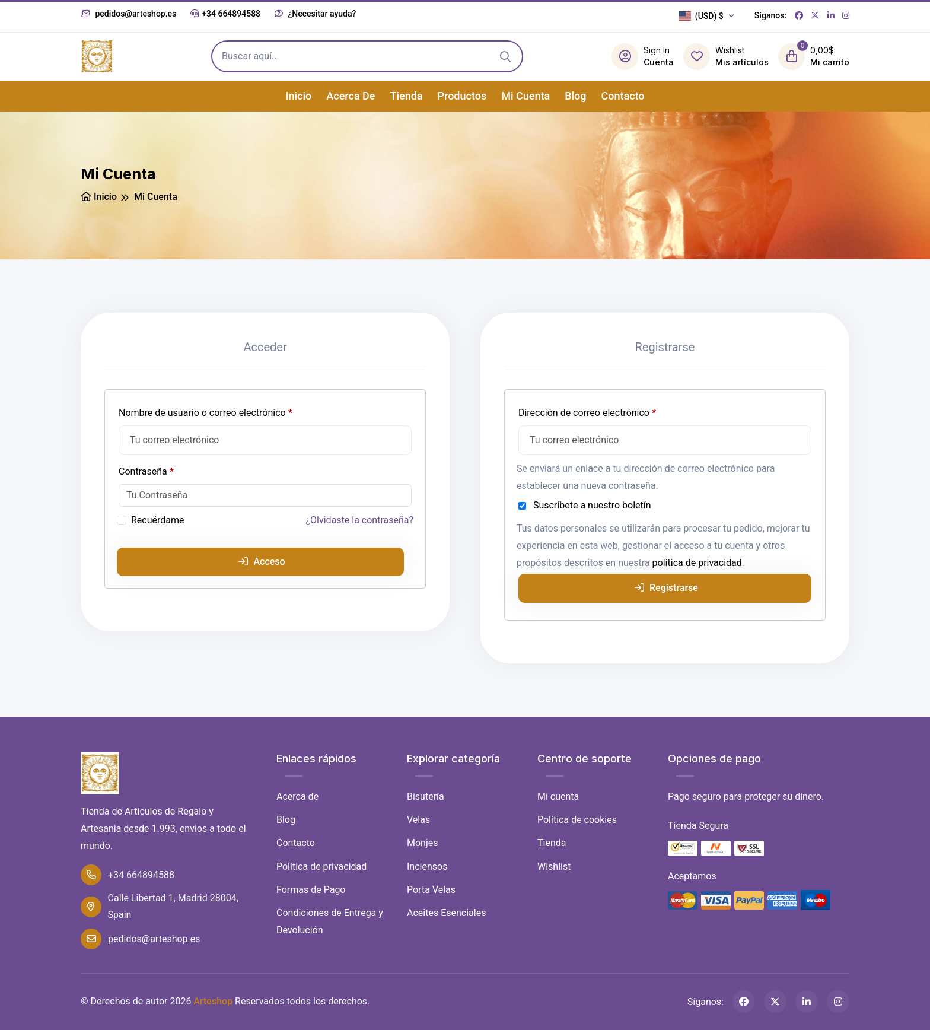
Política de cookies (577, 819)
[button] (709, 16)
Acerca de (350, 96)
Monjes (422, 842)
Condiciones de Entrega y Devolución (329, 921)
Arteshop (212, 1001)
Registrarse (666, 587)
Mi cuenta (525, 96)
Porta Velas (431, 889)
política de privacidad (697, 562)
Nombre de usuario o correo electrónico (228, 410)
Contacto (623, 96)
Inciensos (427, 866)
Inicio (298, 96)
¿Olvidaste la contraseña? (360, 520)
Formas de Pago (310, 889)
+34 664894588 (225, 13)
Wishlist (554, 866)
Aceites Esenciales (446, 912)
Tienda (406, 96)
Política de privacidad (321, 866)
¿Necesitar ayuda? (315, 13)
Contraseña (169, 469)
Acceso (261, 561)
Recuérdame (157, 520)
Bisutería (425, 796)
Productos (462, 96)
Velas (418, 819)
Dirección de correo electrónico (610, 410)
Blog (575, 96)
